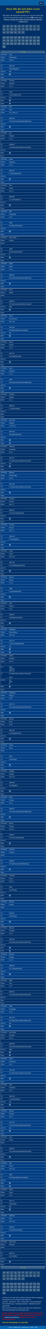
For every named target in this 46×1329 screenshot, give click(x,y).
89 (23, 44)
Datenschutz (16, 1327)
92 (34, 44)
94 (4, 47)
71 (31, 38)
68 (19, 38)
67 (15, 38)
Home (10, 1327)
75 (8, 41)
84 (4, 44)
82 (34, 41)
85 (8, 44)
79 (23, 41)
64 (4, 38)
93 (38, 44)
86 (11, 44)
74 (4, 41)
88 (19, 44)
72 (34, 38)
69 (23, 38)
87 (15, 44)
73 (38, 38)
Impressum (25, 1327)
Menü (41, 3)
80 (27, 41)
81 (31, 41)
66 (11, 38)
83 (38, 41)
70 (27, 38)
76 (11, 41)
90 (27, 44)
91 (31, 44)
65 (8, 38)
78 (19, 41)
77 (15, 41)
